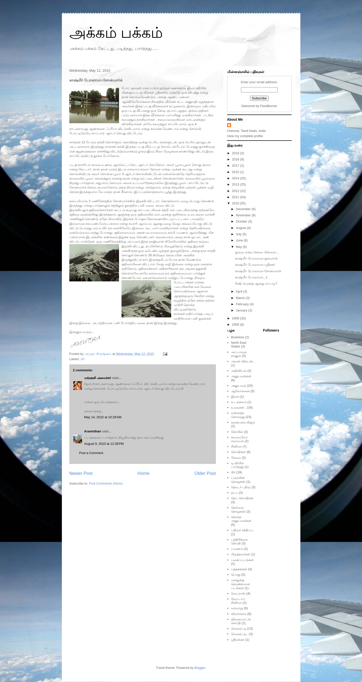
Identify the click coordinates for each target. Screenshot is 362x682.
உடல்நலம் (238, 402)
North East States (238, 344)
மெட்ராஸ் (238, 593)
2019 (236, 153)
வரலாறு (237, 608)
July (239, 234)
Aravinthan (92, 431)
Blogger (199, 668)
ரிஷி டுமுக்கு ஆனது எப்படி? (256, 283)
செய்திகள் (238, 452)
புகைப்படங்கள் (242, 560)
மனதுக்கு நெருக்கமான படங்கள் (240, 584)
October (242, 221)
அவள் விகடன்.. (243, 361)
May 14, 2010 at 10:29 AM (102, 417)
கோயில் (237, 432)
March (241, 298)
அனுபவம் (238, 385)
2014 (236, 178)
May (239, 247)
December (244, 209)
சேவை (236, 457)
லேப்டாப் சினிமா (238, 601)
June (240, 240)
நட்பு (234, 492)
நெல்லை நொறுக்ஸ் (238, 509)
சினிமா (236, 446)
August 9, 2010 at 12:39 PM (104, 444)
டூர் (82, 359)
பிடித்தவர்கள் (240, 554)
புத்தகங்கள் (239, 569)
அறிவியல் (238, 371)
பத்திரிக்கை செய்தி (239, 541)
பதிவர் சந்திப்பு (242, 530)
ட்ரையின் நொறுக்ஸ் (238, 480)
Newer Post (81, 473)
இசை (235, 396)
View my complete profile (245, 136)
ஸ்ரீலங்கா (237, 640)
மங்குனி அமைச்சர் (97, 378)
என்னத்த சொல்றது (238, 415)
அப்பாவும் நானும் (239, 354)
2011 (236, 197)
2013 (236, 184)
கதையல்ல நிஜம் (243, 422)
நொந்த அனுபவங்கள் (241, 519)
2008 (236, 324)
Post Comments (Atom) (105, 483)
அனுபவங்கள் (241, 376)
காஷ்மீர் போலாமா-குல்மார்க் (256, 258)
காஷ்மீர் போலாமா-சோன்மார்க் (258, 271)
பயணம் (237, 549)
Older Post (205, 473)
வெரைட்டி (238, 628)
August (241, 228)
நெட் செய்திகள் (242, 498)
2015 (236, 172)
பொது (236, 574)
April (239, 291)
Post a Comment (91, 453)
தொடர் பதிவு (241, 487)
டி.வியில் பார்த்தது (237, 465)
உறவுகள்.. (238, 407)
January (242, 310)
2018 (236, 159)
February (243, 304)
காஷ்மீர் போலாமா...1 (251, 277)
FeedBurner (268, 106)
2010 (236, 203)
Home (143, 473)
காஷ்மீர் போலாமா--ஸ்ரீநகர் (255, 264)
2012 (236, 191)
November (244, 215)
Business (237, 337)
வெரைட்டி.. (239, 634)
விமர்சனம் (238, 614)
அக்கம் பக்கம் (116, 32)
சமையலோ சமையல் (239, 439)
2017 (236, 165)
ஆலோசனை (240, 391)
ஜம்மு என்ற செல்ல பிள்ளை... (257, 252)
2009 (236, 318)
